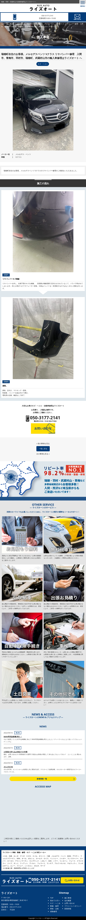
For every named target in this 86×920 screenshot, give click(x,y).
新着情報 (67, 908)
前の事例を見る (44, 443)
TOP (51, 898)
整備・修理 (54, 906)
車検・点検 (54, 908)
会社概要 (67, 900)
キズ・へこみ (55, 903)
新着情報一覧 (42, 779)
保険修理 (53, 911)
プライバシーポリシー (72, 906)
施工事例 (67, 898)
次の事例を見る (42, 454)
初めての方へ (55, 900)
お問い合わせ (69, 903)
